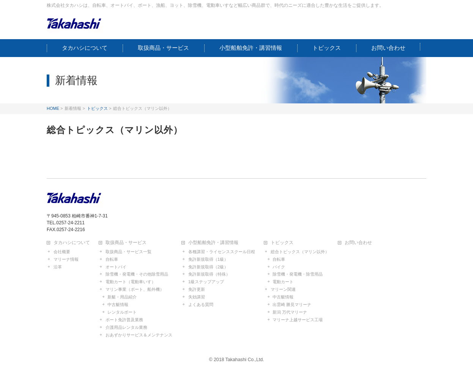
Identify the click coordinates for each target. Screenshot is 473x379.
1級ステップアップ (206, 281)
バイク (279, 267)
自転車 (112, 259)
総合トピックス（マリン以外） (300, 251)
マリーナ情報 (66, 259)
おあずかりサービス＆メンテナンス (139, 335)
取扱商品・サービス (126, 242)
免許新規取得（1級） (208, 259)
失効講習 (196, 297)
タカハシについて (72, 242)
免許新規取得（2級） (208, 267)
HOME (53, 108)
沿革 (58, 267)
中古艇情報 (117, 304)
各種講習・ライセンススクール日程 (221, 251)
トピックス (97, 108)
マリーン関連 (283, 289)
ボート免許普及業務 (124, 319)
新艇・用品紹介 (122, 297)
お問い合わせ (358, 242)
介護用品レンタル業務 (126, 327)
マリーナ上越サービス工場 (298, 319)
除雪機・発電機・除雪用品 (298, 274)
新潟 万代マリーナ (290, 312)
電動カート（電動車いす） (131, 281)
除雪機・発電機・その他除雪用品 (137, 274)
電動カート (283, 281)
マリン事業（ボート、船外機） (135, 289)
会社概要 (62, 251)
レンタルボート (122, 312)
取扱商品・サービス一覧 (128, 251)
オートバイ (116, 267)
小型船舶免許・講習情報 (213, 242)
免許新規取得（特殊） (209, 274)
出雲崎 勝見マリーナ (292, 304)
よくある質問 (200, 304)
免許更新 (196, 289)
